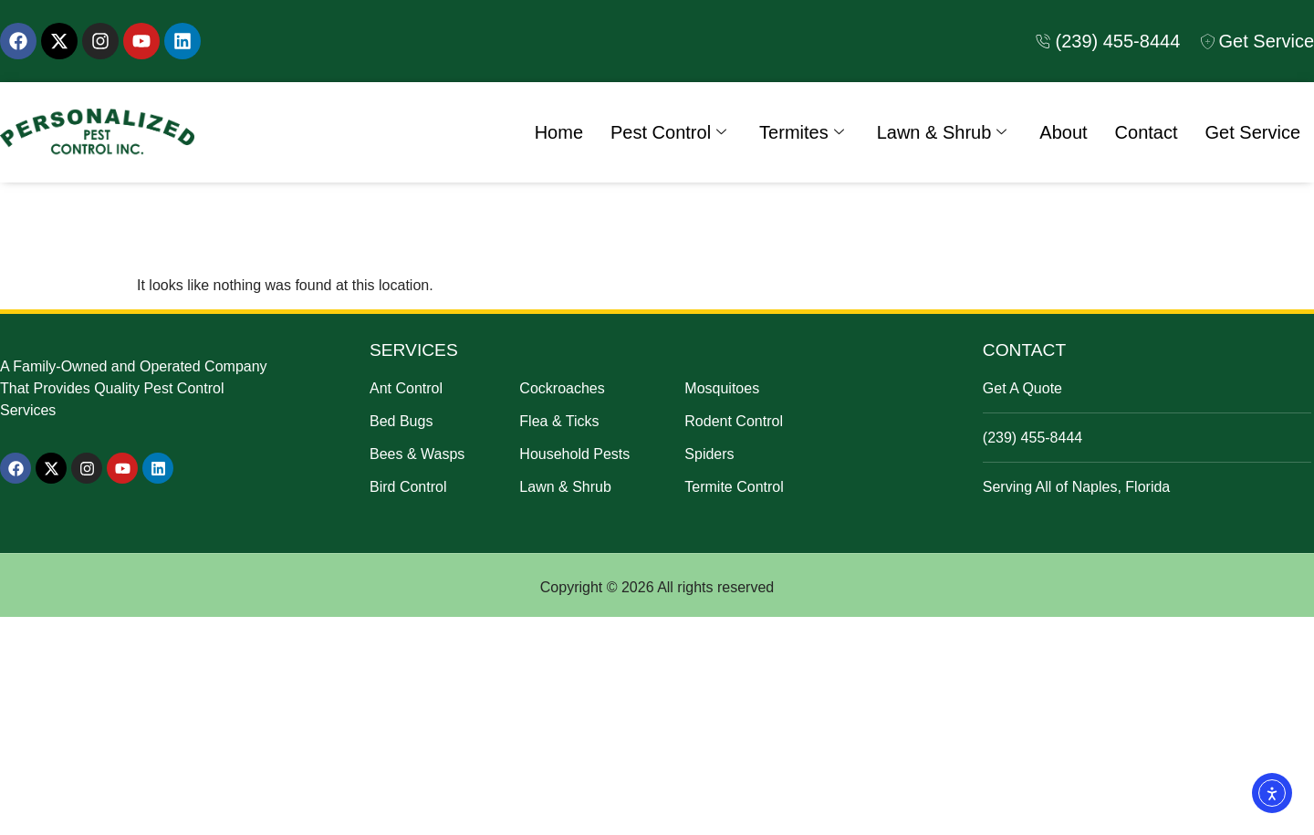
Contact (1146, 132)
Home (559, 132)
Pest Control (668, 132)
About (1063, 132)
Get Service (1252, 132)
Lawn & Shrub (942, 132)
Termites (801, 132)
